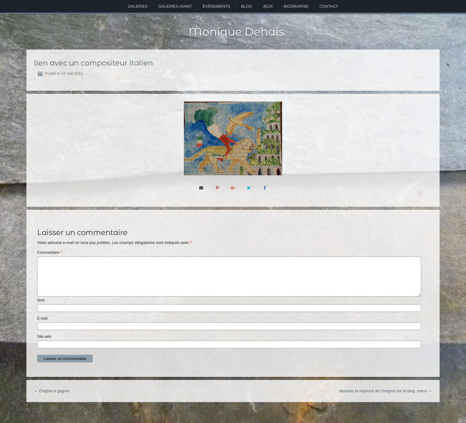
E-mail (42, 318)
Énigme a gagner (54, 391)
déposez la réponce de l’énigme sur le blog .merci (383, 391)
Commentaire (49, 252)
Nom (41, 300)
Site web (44, 336)
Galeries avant (175, 6)
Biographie (296, 6)
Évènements (216, 6)
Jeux (268, 6)
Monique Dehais (236, 31)
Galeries (138, 6)
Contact (328, 6)
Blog (246, 6)
